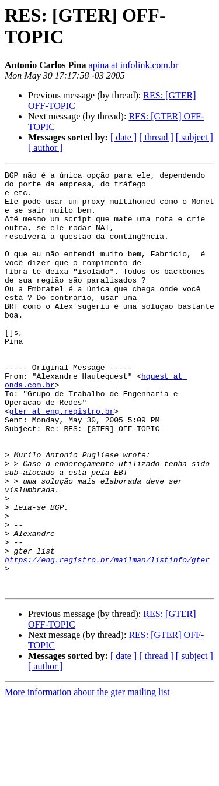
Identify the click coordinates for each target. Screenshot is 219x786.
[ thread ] (156, 137)
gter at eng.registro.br (61, 459)
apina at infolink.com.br (134, 65)
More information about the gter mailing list (87, 776)
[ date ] (123, 137)
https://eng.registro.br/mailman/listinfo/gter (107, 638)
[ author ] (45, 148)
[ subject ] (194, 137)
